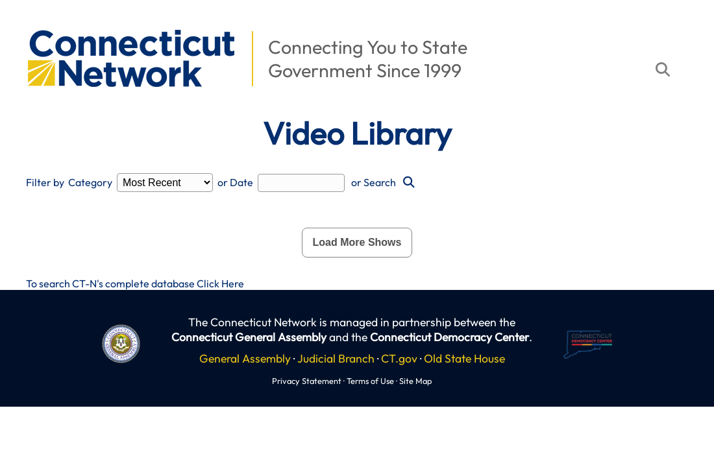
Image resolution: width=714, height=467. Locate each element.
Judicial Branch (336, 358)
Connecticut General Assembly (248, 336)
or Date (235, 182)
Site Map (415, 381)
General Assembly (245, 358)
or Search (373, 182)
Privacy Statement (306, 381)
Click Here (220, 283)
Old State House (464, 358)
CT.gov (399, 358)
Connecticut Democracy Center (449, 336)
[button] (20, 23)
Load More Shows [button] (357, 242)
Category (90, 182)
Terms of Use (370, 381)
